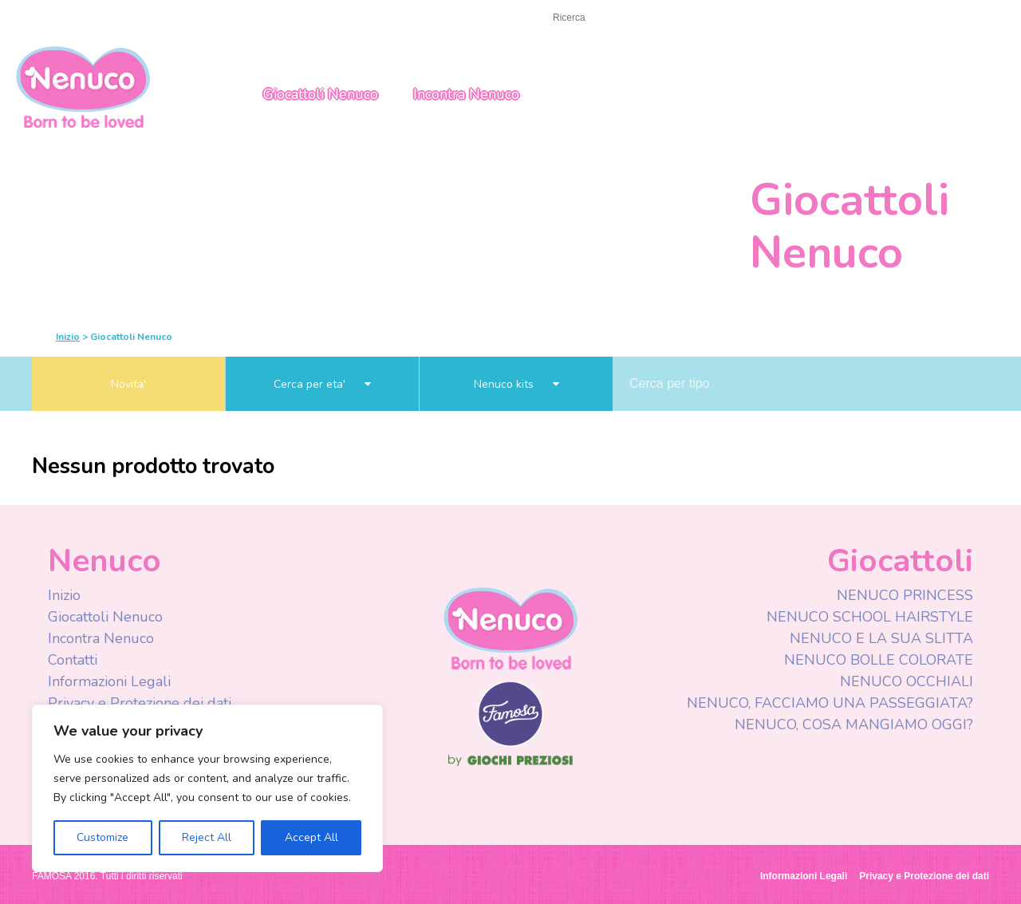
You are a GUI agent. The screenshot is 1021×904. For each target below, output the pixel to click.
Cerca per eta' (322, 384)
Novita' (128, 384)
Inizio (46, 17)
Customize (102, 837)
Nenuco (510, 627)
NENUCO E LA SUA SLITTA (881, 638)
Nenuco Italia (83, 86)
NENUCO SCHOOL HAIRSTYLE (870, 616)
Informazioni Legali (109, 681)
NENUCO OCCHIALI (906, 681)
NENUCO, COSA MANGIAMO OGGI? (854, 724)
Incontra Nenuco (466, 94)
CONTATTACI (117, 17)
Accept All (311, 837)
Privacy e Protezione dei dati (139, 703)
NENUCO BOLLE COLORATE (878, 659)
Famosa (510, 743)
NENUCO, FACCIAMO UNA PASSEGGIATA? (830, 703)
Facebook (736, 19)
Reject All (206, 837)
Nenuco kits (516, 384)
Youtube (768, 19)
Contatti (72, 659)
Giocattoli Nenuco (320, 94)
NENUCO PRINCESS (905, 595)
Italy (887, 18)
